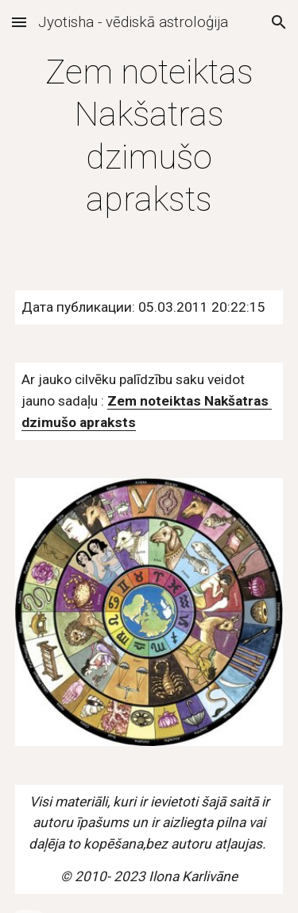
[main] (149, 136)
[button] (19, 22)
